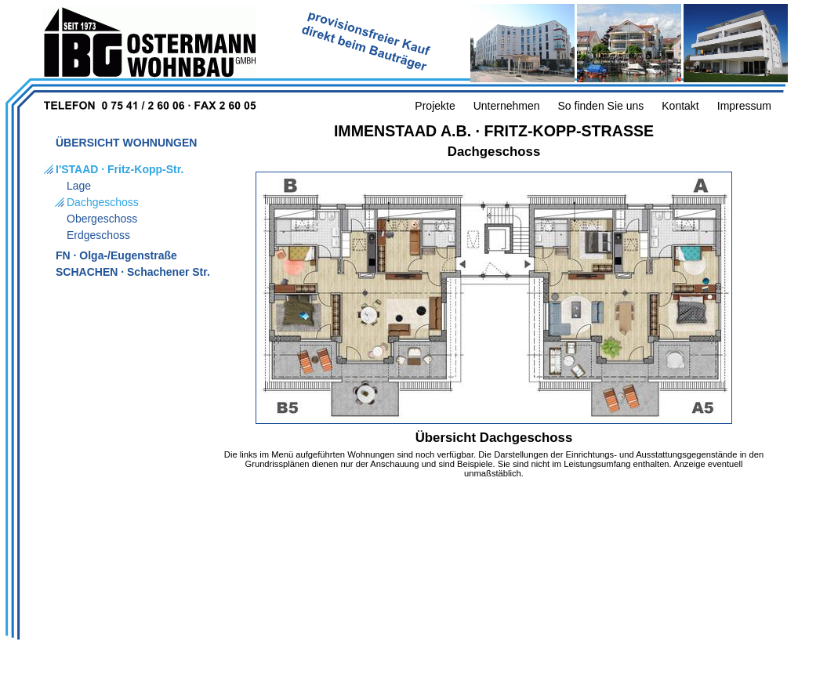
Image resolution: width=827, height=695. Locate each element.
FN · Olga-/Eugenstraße (116, 255)
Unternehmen (506, 105)
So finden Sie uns (601, 105)
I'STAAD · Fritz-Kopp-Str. (119, 169)
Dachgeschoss (103, 202)
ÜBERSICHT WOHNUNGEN (126, 142)
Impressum (744, 105)
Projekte (435, 105)
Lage (79, 185)
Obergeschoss (102, 218)
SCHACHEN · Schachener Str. (133, 272)
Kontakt (680, 105)
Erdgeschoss (98, 235)
